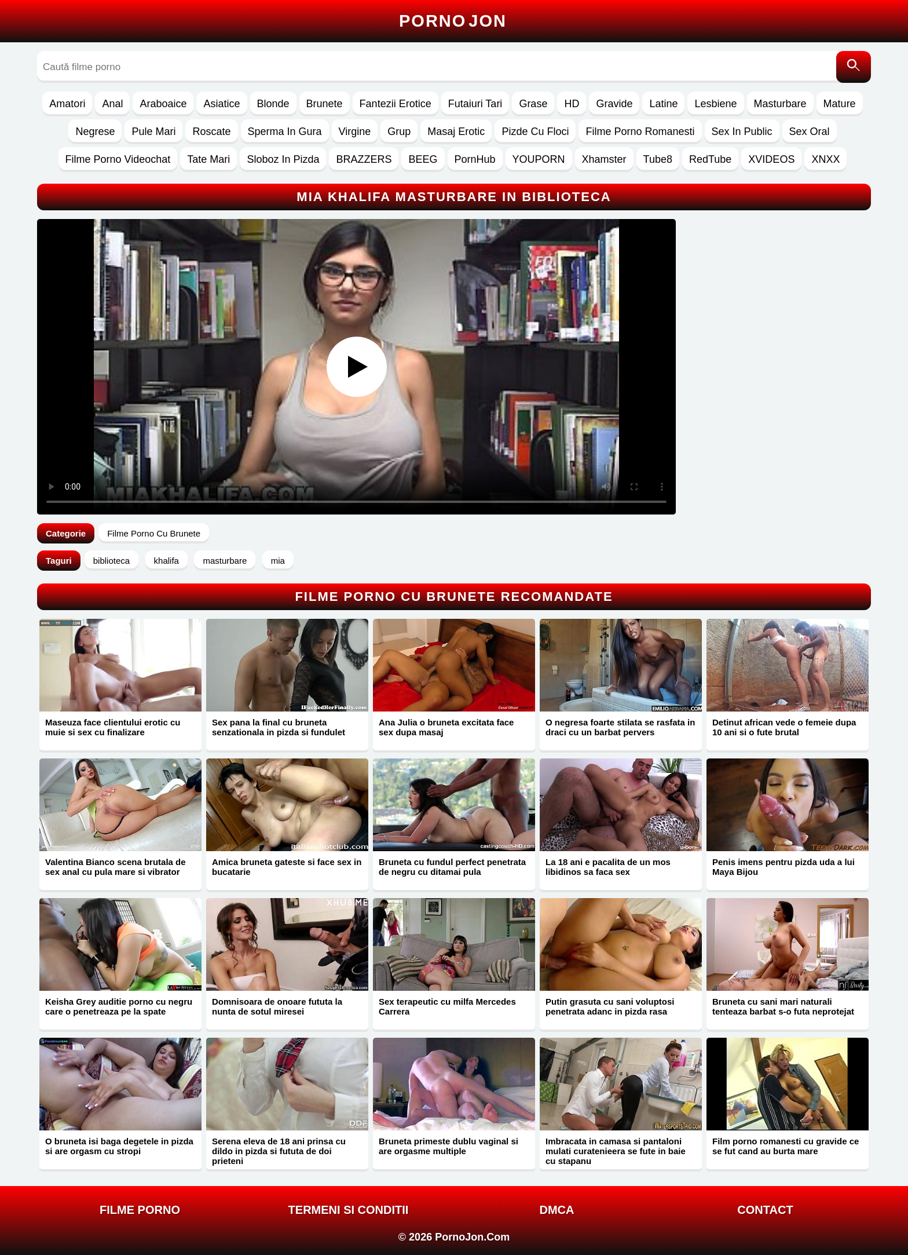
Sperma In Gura (285, 131)
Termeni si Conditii (348, 1209)
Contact (765, 1209)
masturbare (225, 561)
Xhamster (604, 159)
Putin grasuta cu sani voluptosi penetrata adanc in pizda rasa (610, 1006)
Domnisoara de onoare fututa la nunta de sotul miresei (277, 1006)
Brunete (324, 104)
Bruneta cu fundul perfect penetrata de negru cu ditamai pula (452, 867)
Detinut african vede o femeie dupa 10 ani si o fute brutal (784, 727)
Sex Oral (809, 131)
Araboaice (163, 104)
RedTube (710, 159)
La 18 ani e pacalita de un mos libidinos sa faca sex (608, 867)
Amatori (67, 104)
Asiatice (221, 104)
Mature (839, 104)
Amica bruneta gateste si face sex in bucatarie (286, 867)
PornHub (475, 159)
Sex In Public (742, 131)
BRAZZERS (363, 159)
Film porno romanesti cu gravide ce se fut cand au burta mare (785, 1146)
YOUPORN (538, 159)
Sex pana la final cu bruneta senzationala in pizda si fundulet (278, 727)
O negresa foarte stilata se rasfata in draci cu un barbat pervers (620, 727)
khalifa (166, 561)
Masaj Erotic (456, 131)
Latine (663, 104)
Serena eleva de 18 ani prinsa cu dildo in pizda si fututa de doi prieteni (279, 1151)
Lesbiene (715, 104)
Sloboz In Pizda (283, 159)
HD (571, 104)
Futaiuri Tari (475, 104)
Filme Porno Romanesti (639, 131)
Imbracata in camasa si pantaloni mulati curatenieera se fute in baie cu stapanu (615, 1151)
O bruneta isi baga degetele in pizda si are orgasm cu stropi (119, 1146)
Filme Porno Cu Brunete (153, 533)
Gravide (614, 104)
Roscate (211, 131)
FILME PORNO (140, 1209)
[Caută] (853, 67)
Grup (399, 131)
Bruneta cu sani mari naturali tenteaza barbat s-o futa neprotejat (783, 1006)
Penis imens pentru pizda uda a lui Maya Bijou (783, 867)
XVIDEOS (771, 159)
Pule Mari (153, 131)
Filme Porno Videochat (118, 159)
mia (278, 561)
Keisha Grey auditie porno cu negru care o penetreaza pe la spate (118, 1006)
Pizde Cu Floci (535, 131)
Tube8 (657, 159)
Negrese (95, 131)
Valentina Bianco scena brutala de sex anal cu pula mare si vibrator (115, 867)
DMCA (557, 1209)
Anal (112, 104)
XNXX (825, 159)
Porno (453, 21)
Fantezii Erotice (395, 104)
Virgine (355, 131)
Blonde (273, 104)
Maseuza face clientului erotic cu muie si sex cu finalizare (112, 727)
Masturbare (780, 104)
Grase (533, 104)
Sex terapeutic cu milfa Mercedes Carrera (447, 1006)
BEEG (422, 159)
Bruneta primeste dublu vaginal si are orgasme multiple (448, 1146)
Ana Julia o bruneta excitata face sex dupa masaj (446, 727)
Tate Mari (208, 159)
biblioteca (111, 561)
